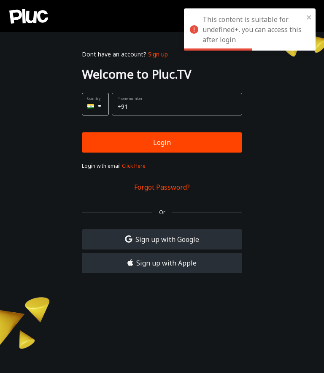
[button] (95, 104)
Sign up (158, 54)
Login (162, 142)
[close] (309, 17)
